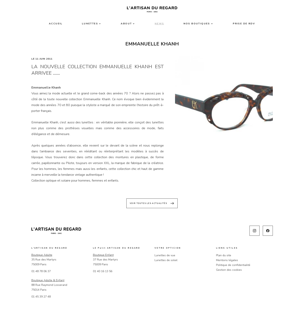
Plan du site (223, 255)
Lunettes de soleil (166, 260)
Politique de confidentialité (233, 265)
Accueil (56, 23)
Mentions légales (227, 260)
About (126, 23)
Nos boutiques (196, 23)
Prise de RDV (244, 23)
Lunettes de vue (165, 255)
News (159, 23)
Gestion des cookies (229, 270)
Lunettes (90, 23)
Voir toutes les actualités (152, 203)
